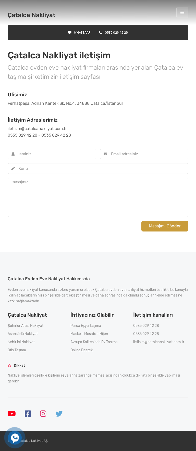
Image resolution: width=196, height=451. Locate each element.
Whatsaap (79, 32)
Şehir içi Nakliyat (21, 342)
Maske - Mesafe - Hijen (89, 334)
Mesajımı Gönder (165, 226)
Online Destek (81, 350)
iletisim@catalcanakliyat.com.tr (158, 342)
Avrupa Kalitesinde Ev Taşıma (94, 342)
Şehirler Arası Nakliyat (25, 326)
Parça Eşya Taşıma (85, 326)
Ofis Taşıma (17, 350)
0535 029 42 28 (113, 32)
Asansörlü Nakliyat (23, 334)
